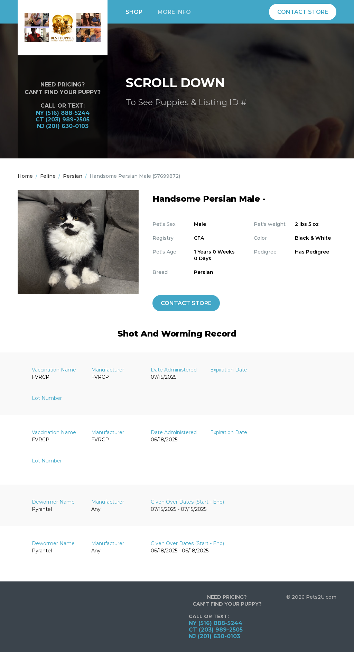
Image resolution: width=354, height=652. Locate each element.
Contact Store (302, 12)
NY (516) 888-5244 (63, 113)
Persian (72, 176)
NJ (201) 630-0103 (62, 126)
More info (174, 12)
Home (25, 176)
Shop (133, 12)
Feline (48, 176)
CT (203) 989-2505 (63, 119)
